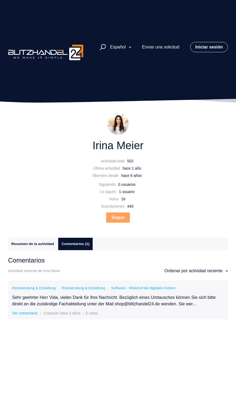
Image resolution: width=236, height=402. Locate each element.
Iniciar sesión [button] (209, 47)
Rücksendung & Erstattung (34, 288)
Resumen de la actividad (32, 244)
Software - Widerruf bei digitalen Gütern (143, 288)
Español (118, 47)
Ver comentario (24, 313)
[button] (102, 47)
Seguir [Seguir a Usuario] (118, 217)
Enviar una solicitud (160, 47)
